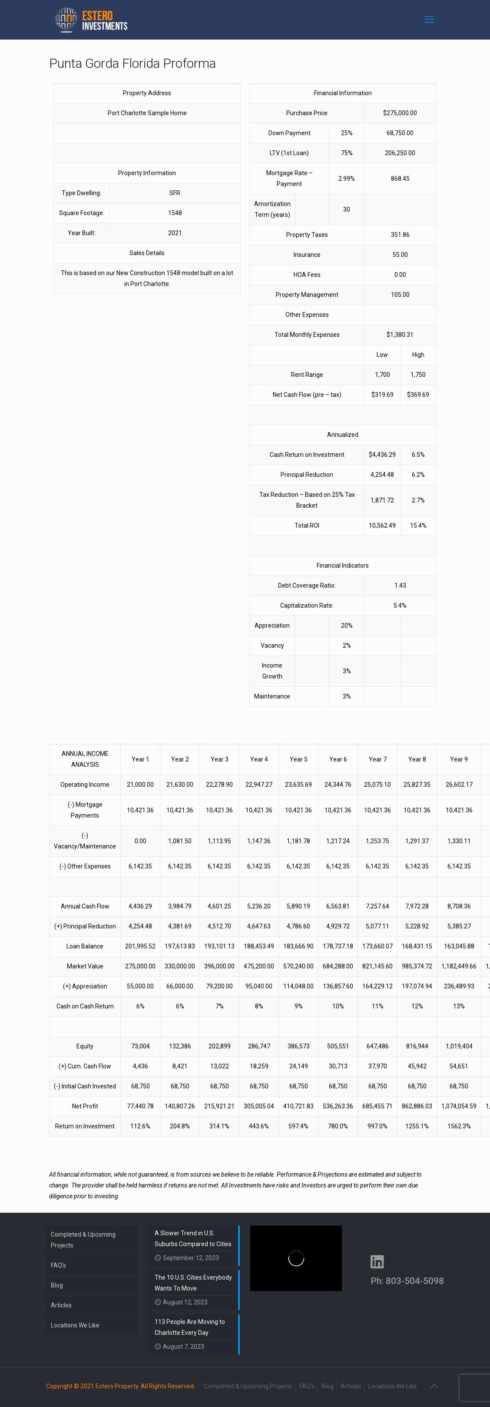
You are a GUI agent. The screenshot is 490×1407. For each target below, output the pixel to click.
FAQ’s (58, 1265)
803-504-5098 (415, 1281)
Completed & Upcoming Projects (83, 1240)
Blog (57, 1285)
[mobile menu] (430, 19)
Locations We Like (75, 1325)
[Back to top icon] (435, 1386)
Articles (61, 1305)
